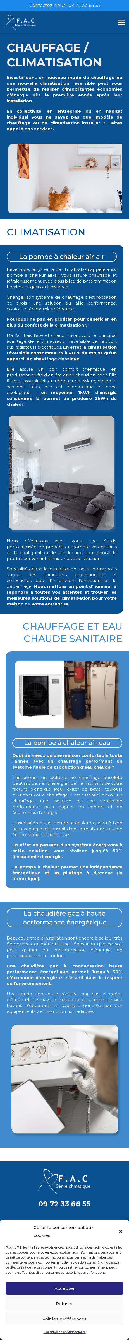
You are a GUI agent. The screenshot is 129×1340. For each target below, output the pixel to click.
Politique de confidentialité (65, 1332)
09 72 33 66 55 (64, 1203)
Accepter (64, 1288)
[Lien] (20, 22)
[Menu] (121, 22)
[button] (120, 1231)
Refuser (64, 1303)
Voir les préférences (64, 1319)
